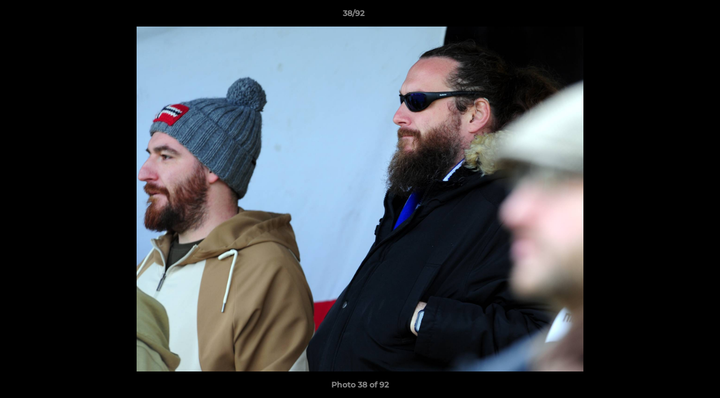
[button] (673, 16)
